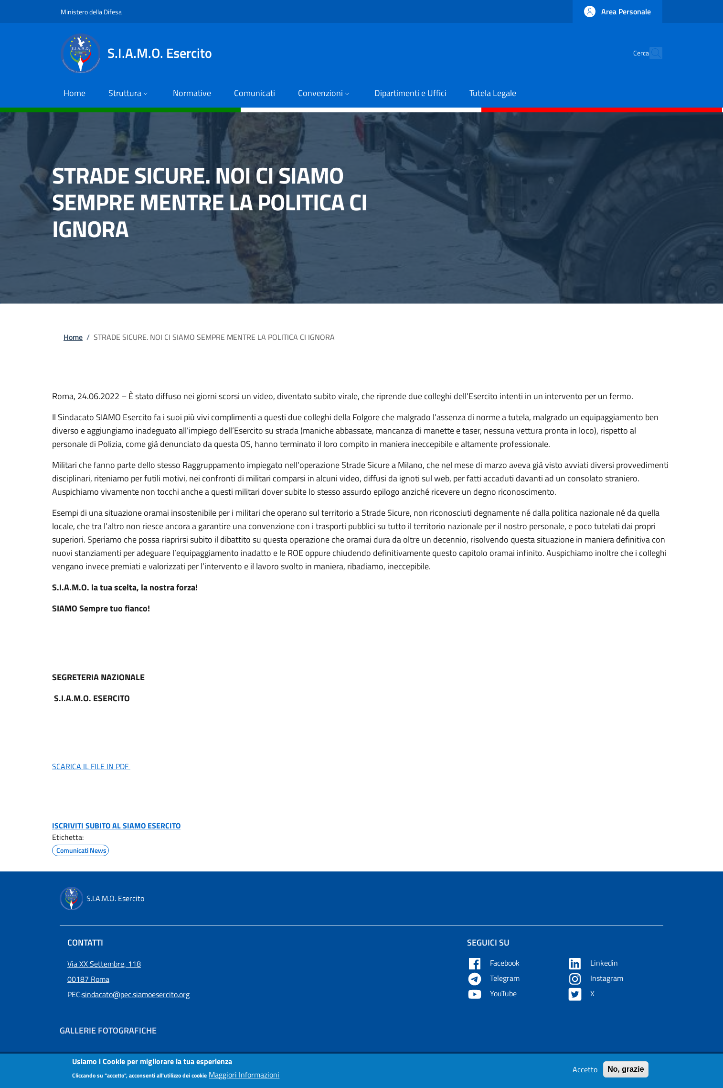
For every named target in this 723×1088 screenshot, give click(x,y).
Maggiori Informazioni (244, 1077)
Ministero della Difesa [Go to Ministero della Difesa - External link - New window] (91, 12)
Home (73, 337)
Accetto (585, 1071)
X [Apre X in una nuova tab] (581, 993)
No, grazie (625, 1071)
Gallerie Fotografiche (108, 1030)
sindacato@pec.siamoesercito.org (136, 994)
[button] (617, 11)
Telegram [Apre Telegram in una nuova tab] (494, 978)
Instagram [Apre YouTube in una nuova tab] (596, 978)
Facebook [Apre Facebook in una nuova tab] (494, 962)
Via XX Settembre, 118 (104, 963)
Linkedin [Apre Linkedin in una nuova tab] (593, 962)
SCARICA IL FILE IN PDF (91, 766)
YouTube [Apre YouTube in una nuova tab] (493, 993)
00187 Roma (88, 979)
